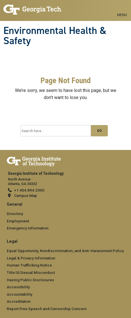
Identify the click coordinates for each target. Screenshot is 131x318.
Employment (18, 221)
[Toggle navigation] (122, 8)
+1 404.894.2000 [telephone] (29, 190)
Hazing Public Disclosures (30, 280)
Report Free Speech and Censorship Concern (47, 308)
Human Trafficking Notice (29, 265)
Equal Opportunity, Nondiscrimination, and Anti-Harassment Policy (65, 250)
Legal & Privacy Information (31, 258)
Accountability (19, 294)
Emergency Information (28, 228)
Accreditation (19, 301)
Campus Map (25, 195)
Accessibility (18, 287)
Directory (15, 213)
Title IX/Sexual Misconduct (31, 272)
